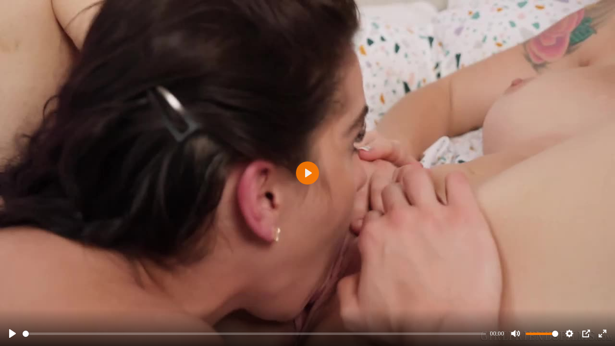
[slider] (254, 333)
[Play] (12, 333)
